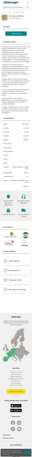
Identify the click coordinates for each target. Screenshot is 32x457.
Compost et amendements (16, 378)
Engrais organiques (16, 376)
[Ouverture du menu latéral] (28, 3)
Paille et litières (16, 381)
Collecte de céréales (6, 12)
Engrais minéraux (16, 374)
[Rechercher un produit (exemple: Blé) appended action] (28, 7)
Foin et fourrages (16, 383)
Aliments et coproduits (16, 385)
